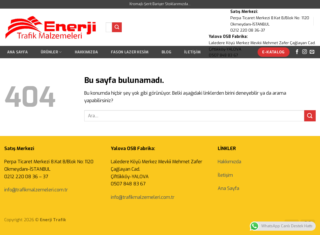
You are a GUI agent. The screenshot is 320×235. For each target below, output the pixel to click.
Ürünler (51, 52)
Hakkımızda (86, 52)
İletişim (225, 175)
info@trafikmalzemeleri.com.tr (36, 190)
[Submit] (117, 27)
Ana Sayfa (17, 52)
